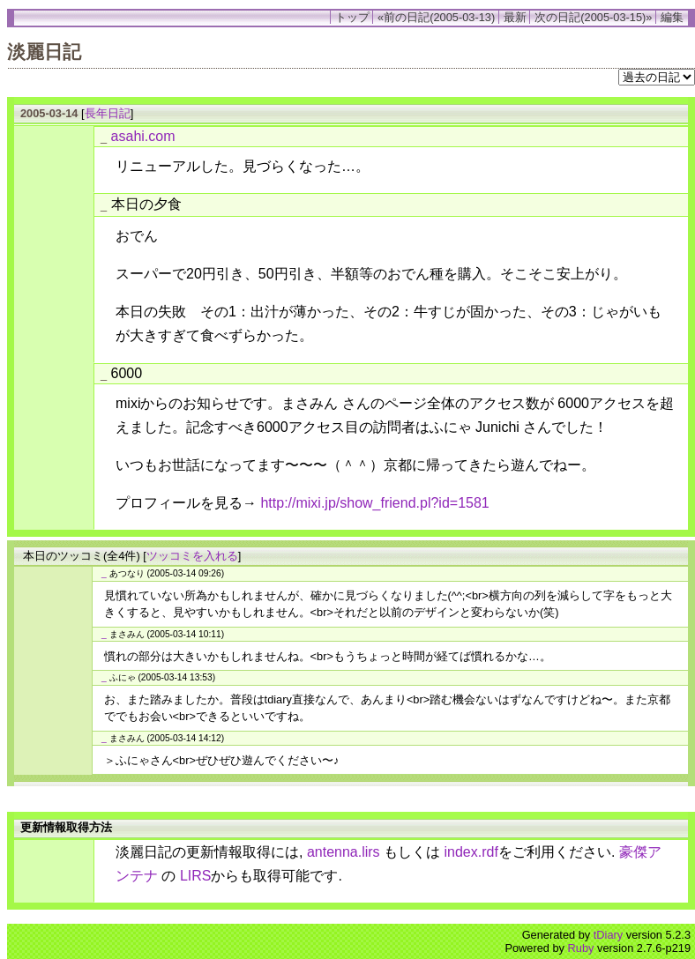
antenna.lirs (343, 851)
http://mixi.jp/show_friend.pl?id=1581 (374, 502)
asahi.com (143, 136)
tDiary (608, 934)
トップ (352, 17)
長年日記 (108, 113)
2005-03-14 (49, 113)
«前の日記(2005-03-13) (436, 17)
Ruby (581, 948)
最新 (515, 17)
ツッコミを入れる (192, 555)
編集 (672, 17)
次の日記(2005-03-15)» (593, 17)
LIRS (196, 875)
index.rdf (471, 851)
